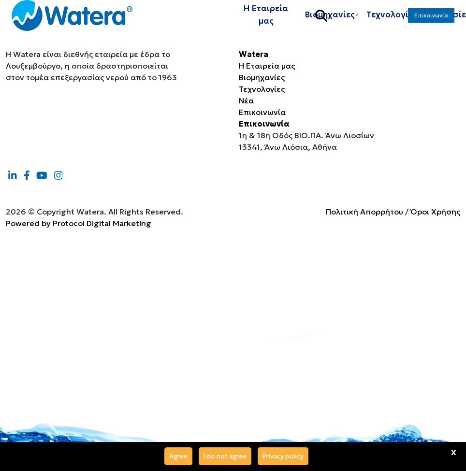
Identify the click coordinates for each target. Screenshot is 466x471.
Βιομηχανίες (262, 77)
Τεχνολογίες (262, 89)
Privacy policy (283, 456)
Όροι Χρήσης (435, 211)
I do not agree (225, 456)
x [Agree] (453, 452)
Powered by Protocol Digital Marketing (78, 223)
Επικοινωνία (431, 24)
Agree (178, 456)
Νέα (246, 100)
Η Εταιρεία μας (266, 23)
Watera (253, 54)
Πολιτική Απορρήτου (364, 211)
